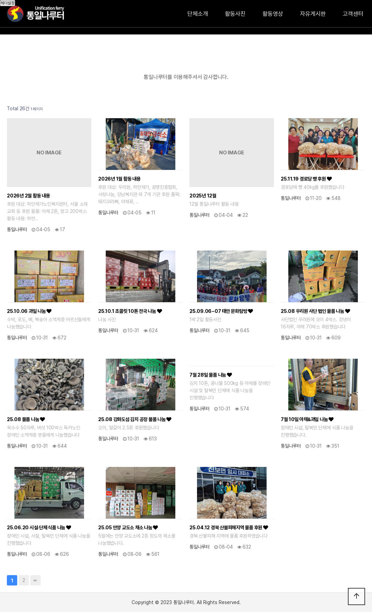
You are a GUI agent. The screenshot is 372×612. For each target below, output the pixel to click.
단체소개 (197, 13)
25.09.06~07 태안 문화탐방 (221, 311)
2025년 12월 (202, 195)
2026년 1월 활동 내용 (119, 179)
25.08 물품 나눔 (26, 419)
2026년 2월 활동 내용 (28, 195)
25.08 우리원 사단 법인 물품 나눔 (315, 311)
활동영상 (272, 13)
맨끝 (35, 580)
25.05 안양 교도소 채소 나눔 (128, 527)
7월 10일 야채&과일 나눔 (307, 419)
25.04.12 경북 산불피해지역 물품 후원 (228, 527)
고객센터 (353, 13)
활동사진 (235, 13)
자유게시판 (313, 13)
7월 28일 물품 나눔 (210, 375)
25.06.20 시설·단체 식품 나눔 (39, 527)
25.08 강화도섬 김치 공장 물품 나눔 (134, 419)
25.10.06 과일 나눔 (29, 311)
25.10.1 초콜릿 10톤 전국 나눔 (130, 311)
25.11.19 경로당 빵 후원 (306, 179)
